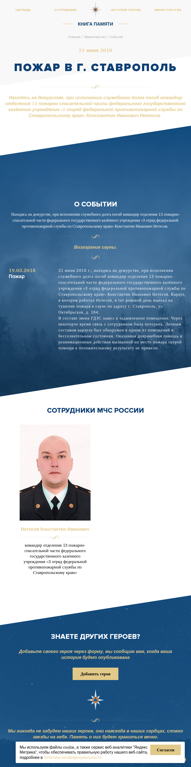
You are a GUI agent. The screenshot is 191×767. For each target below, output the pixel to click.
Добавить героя (95, 673)
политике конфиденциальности (73, 757)
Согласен (165, 749)
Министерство (95, 37)
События (116, 37)
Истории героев (126, 10)
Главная (74, 37)
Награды (23, 10)
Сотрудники (65, 10)
